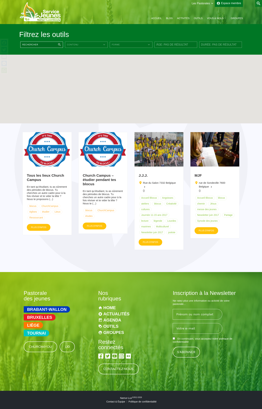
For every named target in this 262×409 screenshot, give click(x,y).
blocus (32, 206)
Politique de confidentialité (143, 401)
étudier (46, 211)
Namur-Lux (131, 398)
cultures (145, 209)
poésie (171, 232)
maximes (146, 226)
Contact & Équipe (115, 401)
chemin (201, 203)
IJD (67, 347)
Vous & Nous (215, 18)
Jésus (213, 203)
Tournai (36, 333)
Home (109, 307)
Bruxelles (39, 317)
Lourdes (171, 220)
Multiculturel (162, 226)
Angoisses (167, 197)
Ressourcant (36, 217)
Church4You (40, 347)
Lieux (57, 211)
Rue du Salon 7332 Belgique (159, 182)
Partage (228, 215)
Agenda (112, 320)
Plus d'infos (38, 227)
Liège (33, 325)
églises (33, 211)
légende (158, 220)
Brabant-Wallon (47, 309)
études (89, 216)
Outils (198, 18)
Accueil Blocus (149, 197)
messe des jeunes (207, 209)
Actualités (116, 314)
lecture (144, 220)
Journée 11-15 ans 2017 (154, 215)
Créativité (171, 203)
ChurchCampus (49, 206)
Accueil (156, 18)
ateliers (145, 203)
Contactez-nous (118, 369)
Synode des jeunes (207, 220)
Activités (183, 18)
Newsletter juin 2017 (152, 232)
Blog (169, 18)
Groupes (237, 18)
